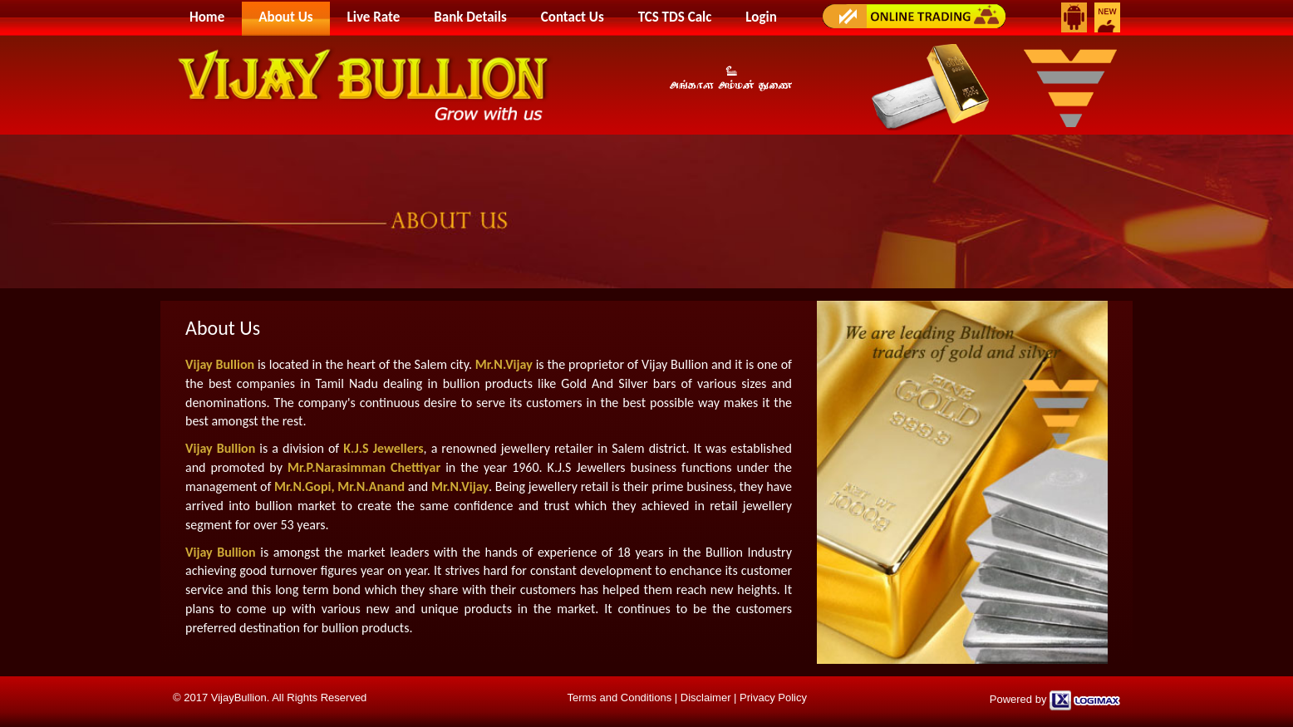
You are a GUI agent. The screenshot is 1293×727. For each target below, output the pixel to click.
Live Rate (374, 17)
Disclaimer (706, 697)
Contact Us (572, 17)
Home (206, 17)
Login (760, 17)
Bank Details (470, 17)
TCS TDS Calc (675, 17)
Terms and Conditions (619, 697)
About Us (285, 17)
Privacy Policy (773, 697)
